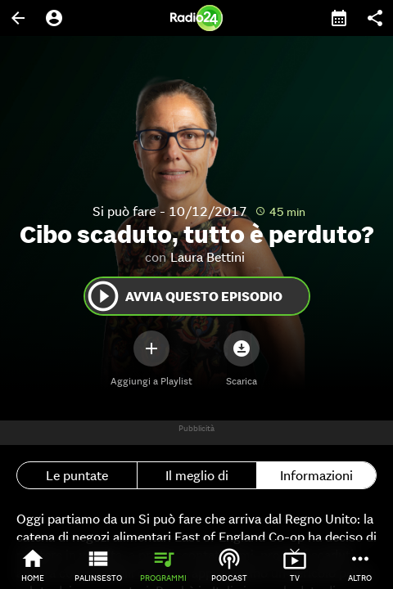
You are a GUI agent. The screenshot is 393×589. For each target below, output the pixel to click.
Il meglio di (196, 475)
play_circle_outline (103, 296)
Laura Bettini (207, 257)
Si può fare (124, 211)
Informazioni (316, 475)
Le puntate (77, 475)
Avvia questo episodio (183, 296)
